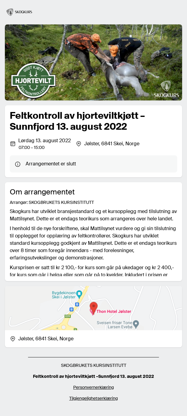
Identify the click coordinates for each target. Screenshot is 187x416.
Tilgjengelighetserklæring (93, 398)
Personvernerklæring (93, 387)
